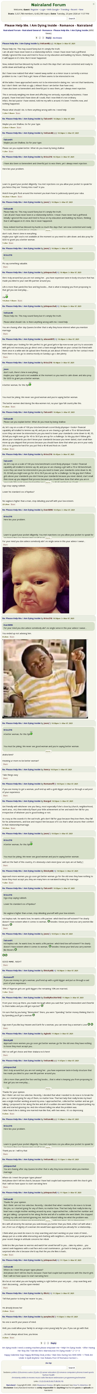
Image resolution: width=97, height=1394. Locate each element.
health (52, 1375)
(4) (47, 1381)
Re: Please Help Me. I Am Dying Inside (21, 118)
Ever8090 (48, 509)
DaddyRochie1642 (52, 997)
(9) (59, 1381)
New (81, 9)
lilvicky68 (48, 870)
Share (18, 113)
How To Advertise (80, 1385)
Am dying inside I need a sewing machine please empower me (30, 1347)
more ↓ (48, 230)
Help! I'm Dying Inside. (71, 1347)
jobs (37, 1372)
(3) (45, 1381)
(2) (19, 1372)
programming (70, 1377)
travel (85, 1372)
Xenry (47, 769)
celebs (24, 1377)
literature (49, 1377)
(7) (54, 1381)
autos (30, 1372)
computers (71, 1372)
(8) (56, 1381)
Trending (65, 9)
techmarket (80, 1377)
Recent (74, 9)
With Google (53, 9)
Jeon (46, 202)
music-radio (40, 1377)
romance (63, 1372)
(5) (49, 1381)
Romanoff (49, 783)
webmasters (59, 1377)
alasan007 (49, 339)
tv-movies (31, 1377)
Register (34, 9)
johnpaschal (50, 272)
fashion (45, 1375)
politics (14, 1372)
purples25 (49, 1316)
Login (42, 9)
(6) (52, 1381)
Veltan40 (44, 43)
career (45, 1372)
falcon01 (48, 118)
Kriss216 (48, 156)
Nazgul (47, 801)
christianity (16, 1377)
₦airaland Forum (48, 4)
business (24, 1372)
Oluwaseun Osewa (45, 1385)
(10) (61, 1381)
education (52, 1372)
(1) (40, 1381)
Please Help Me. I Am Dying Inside (19, 43)
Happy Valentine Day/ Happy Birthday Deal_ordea (27, 1354)
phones (79, 1372)
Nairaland (10, 1385)
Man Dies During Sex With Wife (66, 1354)
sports (91, 1372)
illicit (46, 1293)
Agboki (47, 1033)
